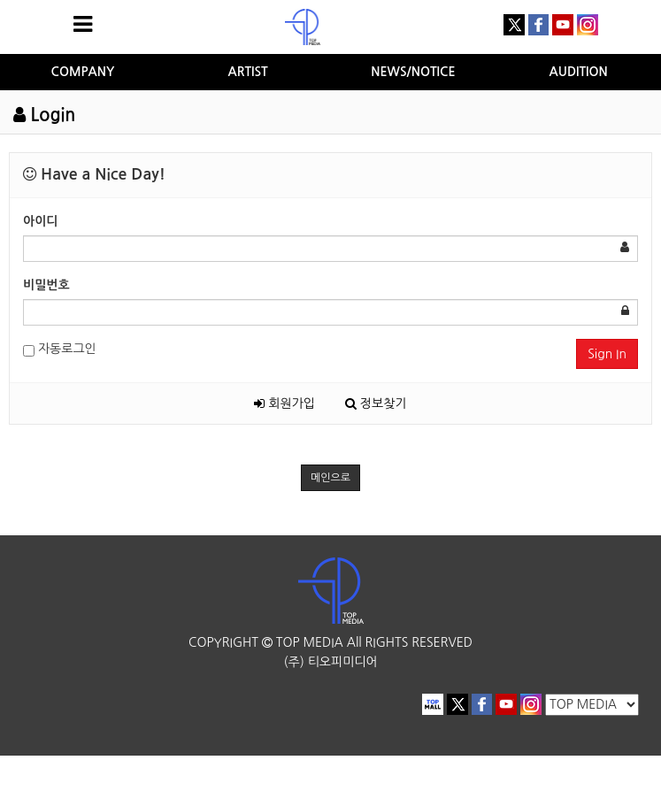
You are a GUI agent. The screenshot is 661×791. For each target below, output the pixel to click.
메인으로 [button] (330, 477)
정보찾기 (376, 403)
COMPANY (83, 71)
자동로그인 (59, 349)
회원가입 (284, 403)
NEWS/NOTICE (413, 71)
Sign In (607, 354)
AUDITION (579, 71)
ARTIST (248, 71)
